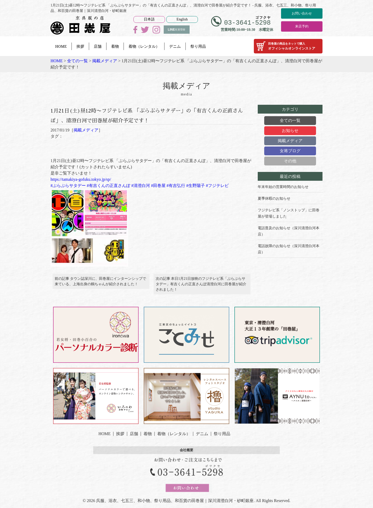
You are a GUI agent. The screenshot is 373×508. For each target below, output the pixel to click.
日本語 (149, 19)
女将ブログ (290, 151)
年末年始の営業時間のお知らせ (283, 187)
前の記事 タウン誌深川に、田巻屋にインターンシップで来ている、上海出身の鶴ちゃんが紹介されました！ (100, 283)
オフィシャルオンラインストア (288, 46)
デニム (175, 46)
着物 (115, 46)
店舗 (98, 46)
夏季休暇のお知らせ (274, 198)
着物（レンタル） (144, 46)
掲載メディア (86, 130)
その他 (290, 161)
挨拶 (80, 46)
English (182, 19)
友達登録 (176, 29)
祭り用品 (198, 46)
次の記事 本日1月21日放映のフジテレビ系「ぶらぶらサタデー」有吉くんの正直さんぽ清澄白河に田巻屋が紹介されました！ (201, 286)
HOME (61, 46)
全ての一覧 (290, 120)
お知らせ (290, 130)
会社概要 (186, 454)
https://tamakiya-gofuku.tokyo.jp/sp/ (81, 179)
